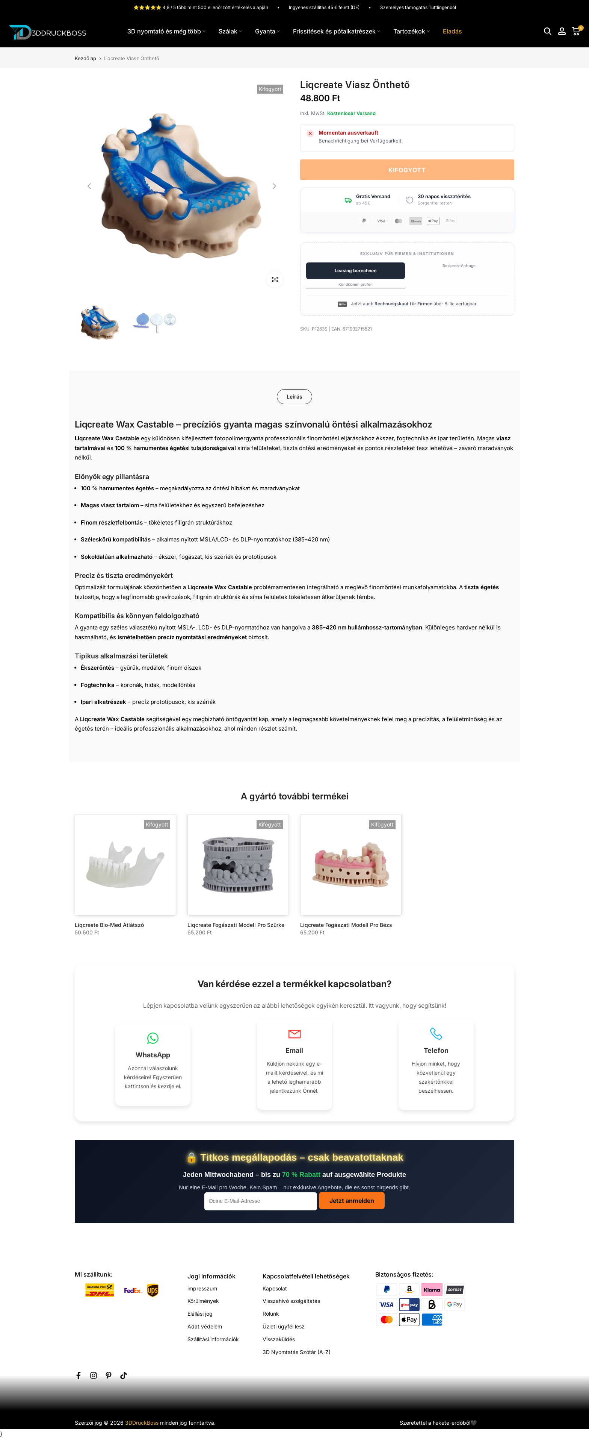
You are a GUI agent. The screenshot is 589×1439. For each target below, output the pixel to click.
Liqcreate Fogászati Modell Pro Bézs (346, 925)
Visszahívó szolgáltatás (291, 1301)
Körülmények (203, 1301)
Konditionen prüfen (355, 284)
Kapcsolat (275, 1288)
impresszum (202, 1288)
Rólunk (271, 1313)
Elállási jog (200, 1313)
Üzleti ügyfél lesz (284, 1326)
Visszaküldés (279, 1339)
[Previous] (89, 186)
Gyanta (267, 31)
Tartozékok (411, 31)
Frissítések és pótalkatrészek (336, 31)
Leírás (294, 396)
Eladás (452, 31)
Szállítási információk (213, 1339)
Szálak (230, 31)
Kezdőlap (85, 58)
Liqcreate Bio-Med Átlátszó (109, 925)
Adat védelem (204, 1326)
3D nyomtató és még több (166, 31)
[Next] (273, 186)
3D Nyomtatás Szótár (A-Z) (297, 1352)
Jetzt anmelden (351, 1200)
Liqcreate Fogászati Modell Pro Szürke (235, 925)
